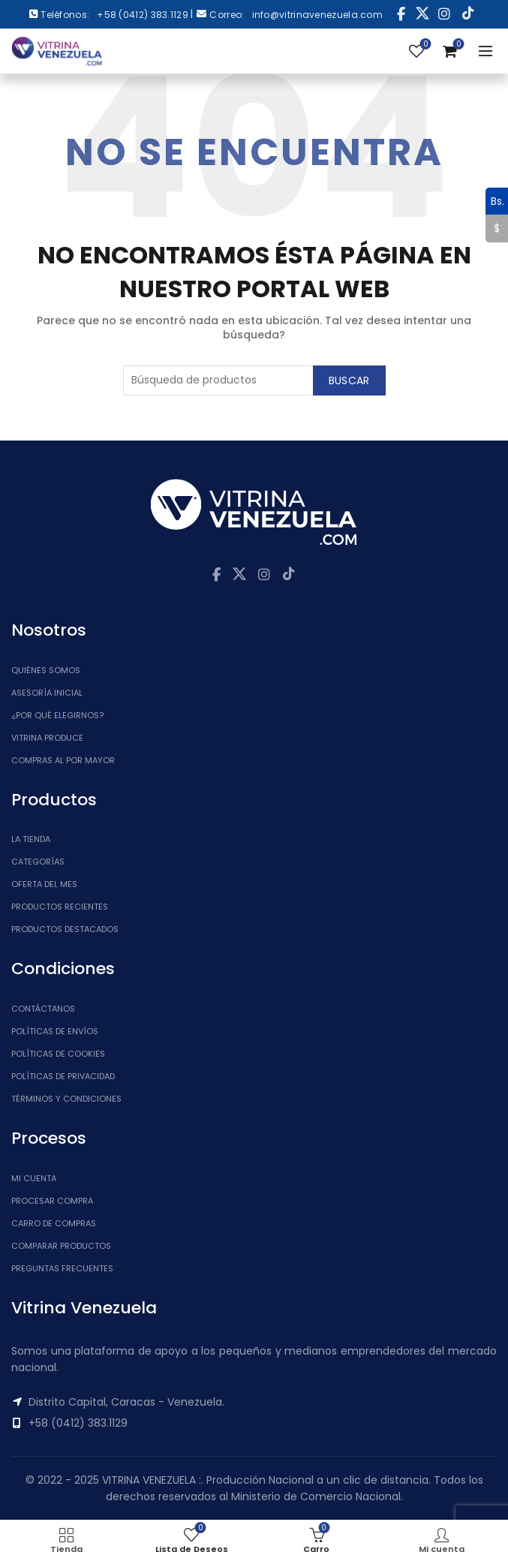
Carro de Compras (53, 1223)
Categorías (38, 862)
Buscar (349, 380)
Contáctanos (43, 1009)
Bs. (494, 201)
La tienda (30, 839)
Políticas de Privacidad (63, 1076)
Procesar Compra (52, 1201)
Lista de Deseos (424, 45)
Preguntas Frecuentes (62, 1268)
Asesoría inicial (47, 693)
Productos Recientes (59, 907)
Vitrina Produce (47, 738)
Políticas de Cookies (58, 1054)
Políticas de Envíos (54, 1031)
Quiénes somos (45, 670)
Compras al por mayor (63, 760)
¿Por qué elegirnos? (57, 715)
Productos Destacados (65, 929)
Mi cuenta (33, 1178)
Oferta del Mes (44, 884)
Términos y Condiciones (66, 1099)
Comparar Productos (61, 1246)
